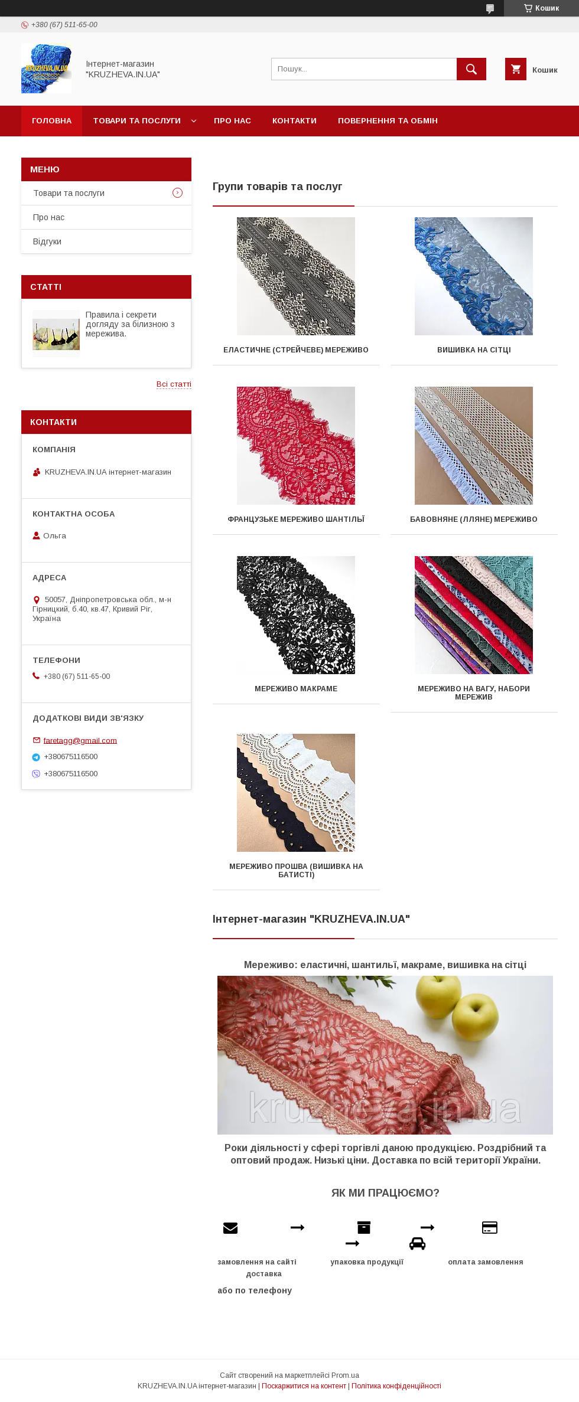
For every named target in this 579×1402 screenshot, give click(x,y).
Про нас (232, 120)
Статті (45, 287)
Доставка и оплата (76, 151)
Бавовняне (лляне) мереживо (474, 519)
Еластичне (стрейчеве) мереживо (296, 350)
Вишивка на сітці (474, 350)
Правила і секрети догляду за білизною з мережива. (130, 324)
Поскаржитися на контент (304, 1386)
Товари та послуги (137, 120)
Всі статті (174, 384)
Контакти (294, 120)
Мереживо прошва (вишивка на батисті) (296, 870)
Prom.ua (345, 1375)
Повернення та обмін (388, 120)
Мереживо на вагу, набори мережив (474, 693)
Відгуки (47, 241)
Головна (51, 120)
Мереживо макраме (296, 689)
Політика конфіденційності (396, 1386)
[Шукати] (471, 69)
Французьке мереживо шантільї (296, 519)
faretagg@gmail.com (80, 740)
